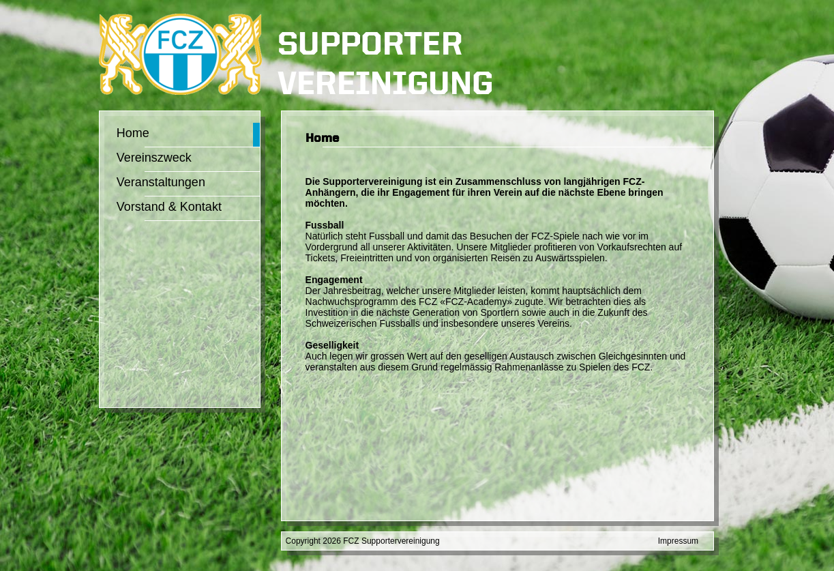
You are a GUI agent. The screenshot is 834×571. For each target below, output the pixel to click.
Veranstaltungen (161, 182)
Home (133, 133)
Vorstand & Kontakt (169, 207)
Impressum (678, 541)
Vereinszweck (154, 157)
